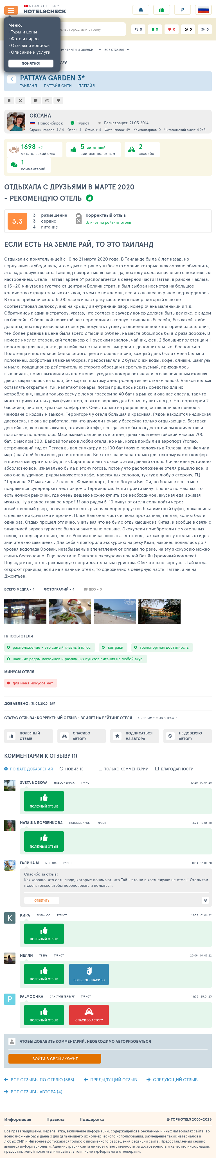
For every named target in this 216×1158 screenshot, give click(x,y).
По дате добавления (31, 768)
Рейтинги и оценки (77, 50)
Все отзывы (114, 50)
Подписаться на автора (139, 735)
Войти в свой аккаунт (55, 1058)
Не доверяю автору (190, 735)
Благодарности (177, 768)
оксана (40, 115)
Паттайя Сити (58, 85)
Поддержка (92, 1119)
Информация (17, 1119)
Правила (55, 1119)
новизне (74, 768)
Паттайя (86, 85)
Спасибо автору (81, 735)
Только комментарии (126, 768)
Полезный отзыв (30, 735)
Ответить (42, 900)
